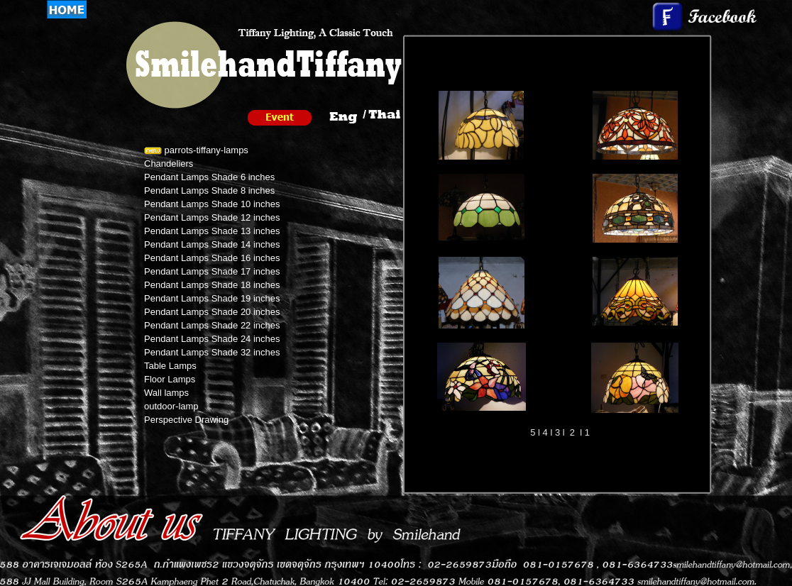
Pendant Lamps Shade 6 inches (209, 177)
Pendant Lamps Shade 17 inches (212, 271)
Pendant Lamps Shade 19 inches (212, 298)
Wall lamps (166, 392)
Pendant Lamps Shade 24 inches (212, 338)
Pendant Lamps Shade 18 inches (212, 285)
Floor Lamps (169, 379)
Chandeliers (168, 163)
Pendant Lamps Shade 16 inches (212, 258)
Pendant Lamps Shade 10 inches (212, 204)
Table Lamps (170, 365)
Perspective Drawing (186, 419)
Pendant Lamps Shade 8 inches (209, 190)
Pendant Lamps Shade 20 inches (212, 311)
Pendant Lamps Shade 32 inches (212, 352)
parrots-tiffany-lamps (196, 150)
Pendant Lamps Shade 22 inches (212, 325)
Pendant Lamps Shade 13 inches (212, 231)
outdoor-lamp (171, 406)
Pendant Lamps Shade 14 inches (212, 244)
